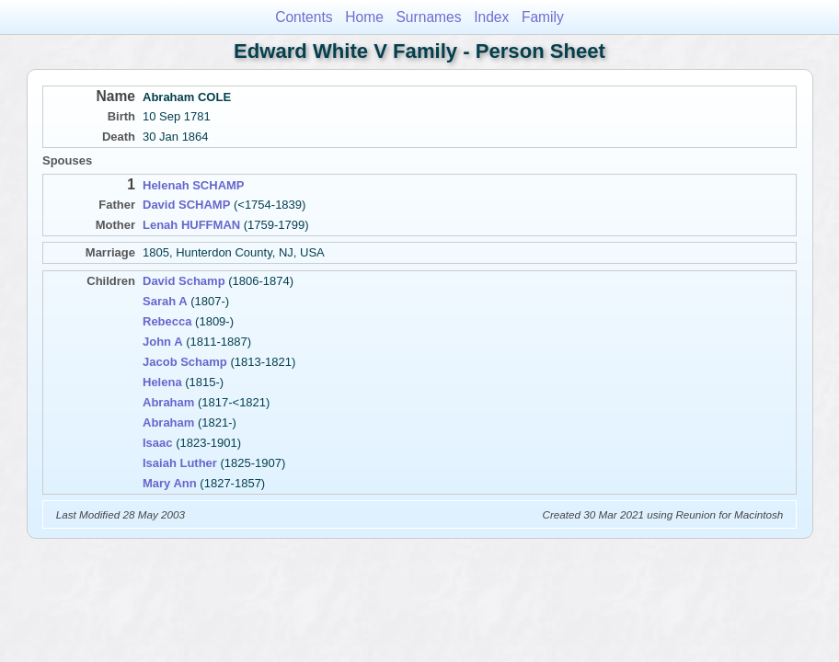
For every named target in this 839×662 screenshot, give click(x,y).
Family (543, 17)
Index (491, 17)
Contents (303, 17)
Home (364, 17)
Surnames (428, 17)
